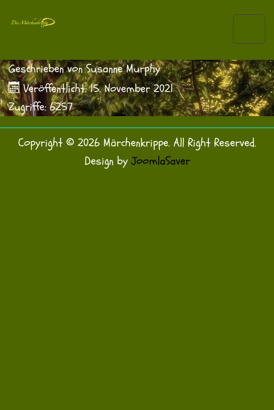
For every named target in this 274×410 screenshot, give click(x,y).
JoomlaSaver (160, 161)
